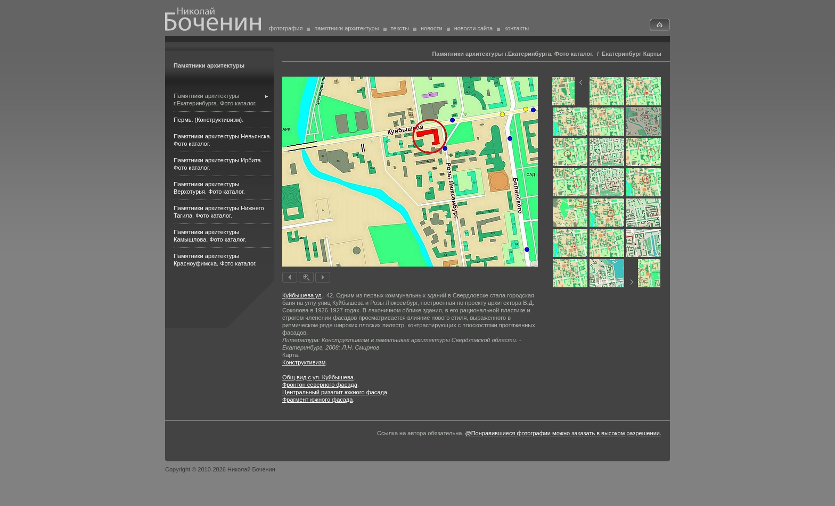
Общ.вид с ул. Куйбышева (318, 377)
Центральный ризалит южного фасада (334, 392)
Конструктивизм (303, 362)
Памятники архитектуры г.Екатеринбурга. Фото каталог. (512, 54)
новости (432, 28)
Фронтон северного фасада (319, 384)
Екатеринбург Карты (631, 54)
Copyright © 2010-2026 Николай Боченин (220, 469)
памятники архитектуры (346, 28)
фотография (285, 28)
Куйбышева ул (302, 295)
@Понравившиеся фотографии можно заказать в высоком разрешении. (563, 433)
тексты (400, 28)
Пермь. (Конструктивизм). (208, 120)
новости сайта (473, 28)
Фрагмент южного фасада (317, 399)
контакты (516, 28)
